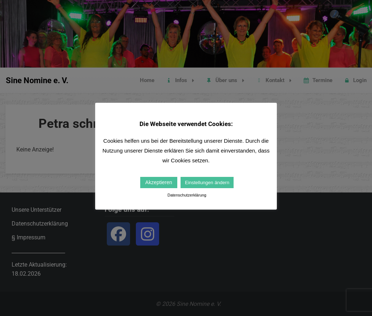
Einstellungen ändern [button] (207, 182)
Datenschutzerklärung (186, 195)
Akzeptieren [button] (158, 182)
